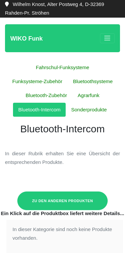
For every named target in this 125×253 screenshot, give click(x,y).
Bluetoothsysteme (93, 81)
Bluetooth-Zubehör (46, 95)
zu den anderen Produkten (62, 201)
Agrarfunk (88, 95)
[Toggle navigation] (107, 38)
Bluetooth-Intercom (39, 109)
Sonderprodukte (89, 109)
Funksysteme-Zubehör (37, 81)
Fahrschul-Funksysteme (62, 67)
